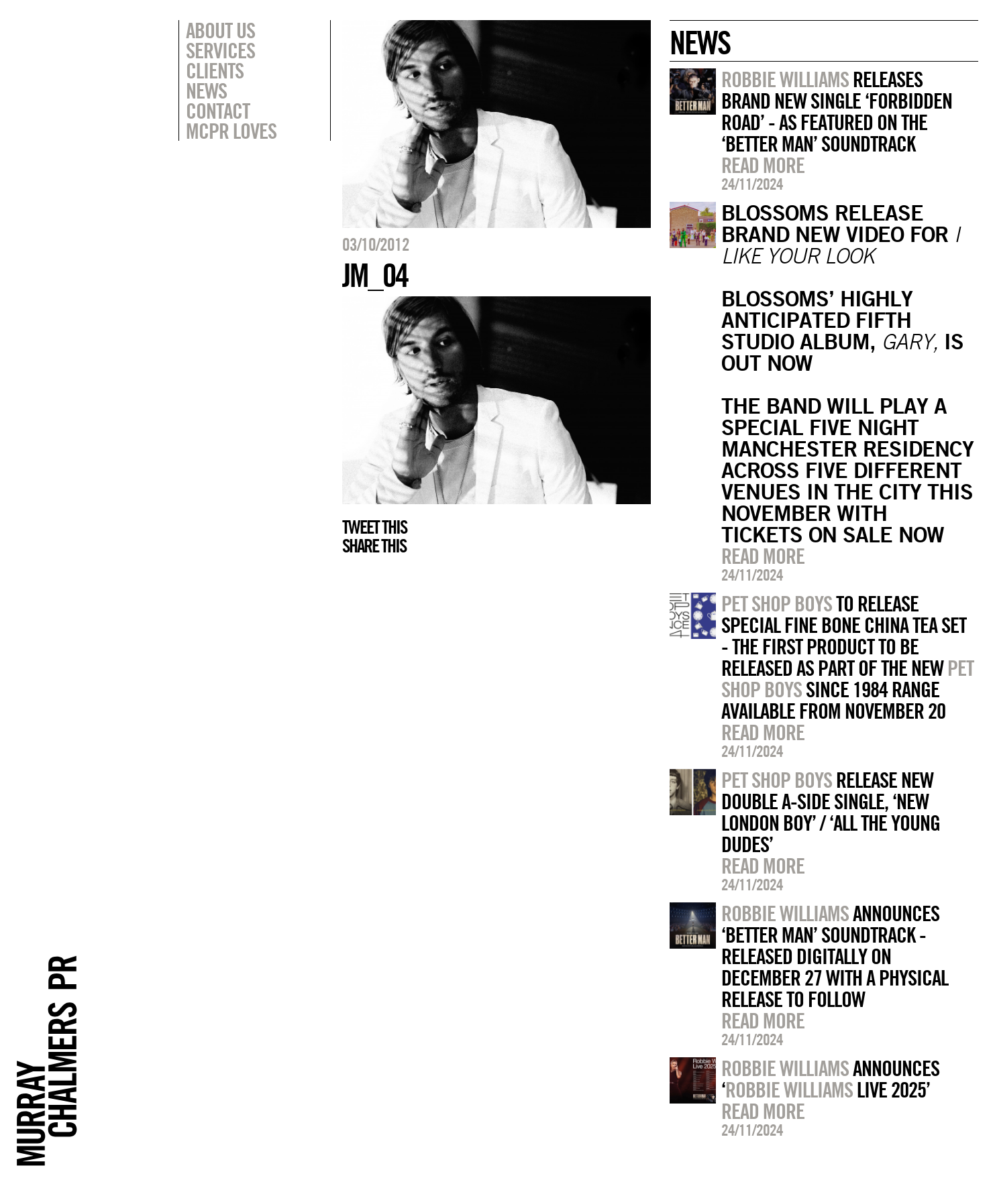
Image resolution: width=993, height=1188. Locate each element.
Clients (215, 70)
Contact (218, 110)
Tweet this (374, 527)
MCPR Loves (231, 130)
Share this (374, 545)
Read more (762, 165)
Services (220, 50)
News (206, 90)
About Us (220, 30)
